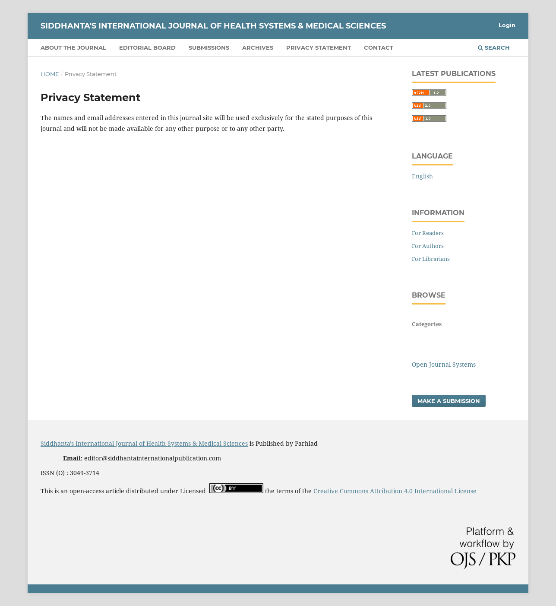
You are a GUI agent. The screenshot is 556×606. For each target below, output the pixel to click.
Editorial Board (147, 47)
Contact (378, 47)
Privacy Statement (318, 47)
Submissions (209, 47)
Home (50, 73)
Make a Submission (448, 400)
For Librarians (431, 259)
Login (507, 25)
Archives (257, 47)
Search (494, 47)
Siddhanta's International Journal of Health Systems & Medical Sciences (213, 26)
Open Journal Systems (444, 364)
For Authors (428, 246)
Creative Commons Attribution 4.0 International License (395, 491)
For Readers (428, 233)
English (422, 176)
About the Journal (73, 47)
